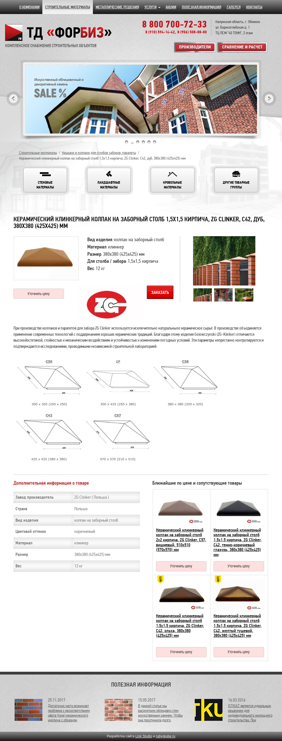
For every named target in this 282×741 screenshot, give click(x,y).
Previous (13, 98)
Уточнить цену (38, 293)
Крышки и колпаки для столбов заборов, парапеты (99, 152)
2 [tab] (132, 142)
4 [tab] (143, 142)
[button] (45, 180)
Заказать (160, 292)
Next (269, 98)
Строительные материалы (38, 152)
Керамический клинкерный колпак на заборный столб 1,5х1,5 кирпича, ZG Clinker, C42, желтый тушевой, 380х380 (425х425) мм (238, 625)
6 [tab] (154, 142)
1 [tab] (126, 142)
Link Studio (143, 736)
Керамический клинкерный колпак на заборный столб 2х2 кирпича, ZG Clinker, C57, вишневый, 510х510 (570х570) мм (181, 540)
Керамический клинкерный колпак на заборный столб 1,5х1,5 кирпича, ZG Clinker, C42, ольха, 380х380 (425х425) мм (180, 625)
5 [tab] (149, 142)
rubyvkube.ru (165, 736)
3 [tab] (137, 142)
